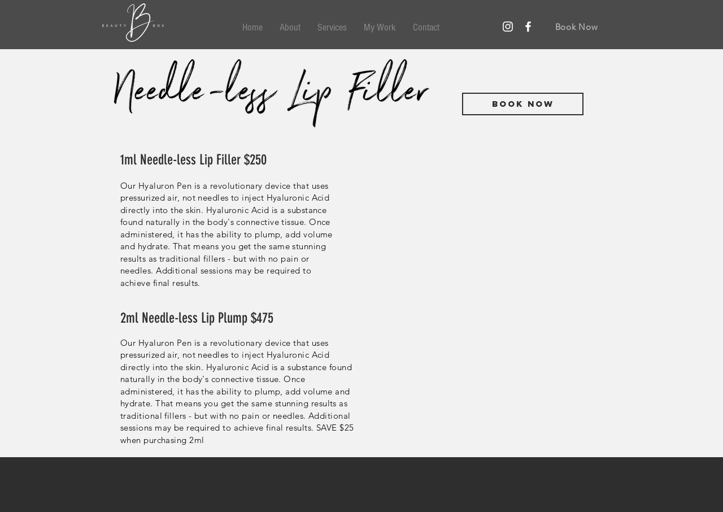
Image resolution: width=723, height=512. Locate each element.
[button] (332, 28)
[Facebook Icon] (528, 26)
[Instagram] (508, 26)
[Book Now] (576, 26)
